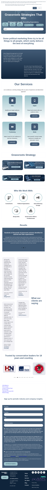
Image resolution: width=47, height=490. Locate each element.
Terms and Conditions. (23, 454)
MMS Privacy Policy (35, 485)
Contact (4, 475)
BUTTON (23, 376)
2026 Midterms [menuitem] (5, 384)
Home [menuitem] (26, 472)
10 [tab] (29, 376)
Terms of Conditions (35, 483)
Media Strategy (39, 25)
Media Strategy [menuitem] (5, 391)
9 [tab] (27, 376)
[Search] (23, 29)
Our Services (5, 24)
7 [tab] (24, 376)
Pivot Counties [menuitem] (5, 385)
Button (34, 308)
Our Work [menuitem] (27, 479)
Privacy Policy (13, 454)
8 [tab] (26, 376)
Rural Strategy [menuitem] (5, 388)
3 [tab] (25, 246)
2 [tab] (23, 246)
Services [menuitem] (27, 476)
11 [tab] (31, 376)
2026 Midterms (20, 24)
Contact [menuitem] (27, 483)
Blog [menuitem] (26, 481)
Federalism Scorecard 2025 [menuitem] (7, 389)
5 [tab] (21, 376)
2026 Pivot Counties (29, 25)
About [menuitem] (26, 474)
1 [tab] (21, 246)
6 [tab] (22, 376)
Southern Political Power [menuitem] (7, 386)
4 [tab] (19, 376)
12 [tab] (32, 376)
